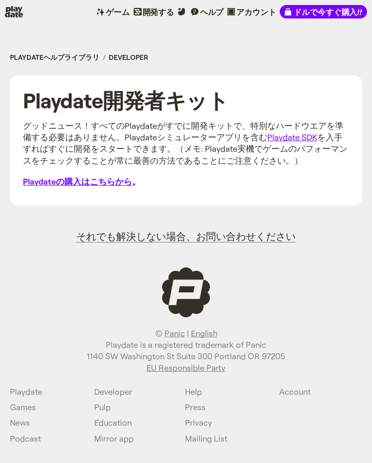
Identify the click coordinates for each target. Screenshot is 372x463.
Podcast (25, 438)
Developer (128, 57)
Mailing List (206, 438)
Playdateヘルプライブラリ (54, 57)
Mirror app (114, 438)
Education (113, 422)
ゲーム (118, 11)
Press (195, 407)
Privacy (198, 422)
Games (23, 407)
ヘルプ (212, 11)
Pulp (102, 407)
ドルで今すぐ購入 (328, 11)
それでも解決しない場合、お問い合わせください (186, 236)
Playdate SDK (292, 137)
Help (193, 391)
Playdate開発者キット (125, 100)
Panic (175, 333)
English (204, 333)
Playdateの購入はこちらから (77, 181)
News (20, 422)
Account (295, 391)
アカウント (256, 11)
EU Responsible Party (186, 367)
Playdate (20, 11)
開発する (159, 11)
